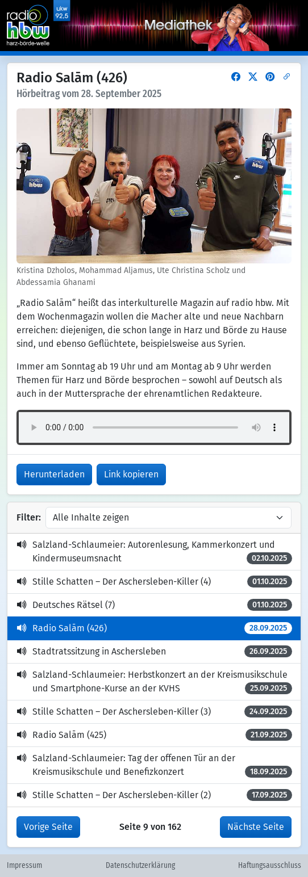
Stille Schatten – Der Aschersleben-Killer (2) (154, 795)
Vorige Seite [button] (48, 826)
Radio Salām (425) (154, 735)
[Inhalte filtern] (168, 517)
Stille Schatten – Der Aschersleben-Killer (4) (154, 582)
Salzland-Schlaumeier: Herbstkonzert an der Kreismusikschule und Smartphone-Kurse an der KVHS (154, 681)
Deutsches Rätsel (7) (154, 605)
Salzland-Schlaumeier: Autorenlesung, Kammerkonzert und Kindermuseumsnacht (154, 551)
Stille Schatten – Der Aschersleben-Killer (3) (154, 711)
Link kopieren (131, 474)
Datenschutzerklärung (140, 866)
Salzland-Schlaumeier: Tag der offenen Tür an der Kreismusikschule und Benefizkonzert (154, 765)
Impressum (24, 866)
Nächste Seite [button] (255, 826)
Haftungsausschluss (269, 866)
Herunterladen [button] (54, 474)
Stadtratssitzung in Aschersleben (154, 651)
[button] (235, 77)
